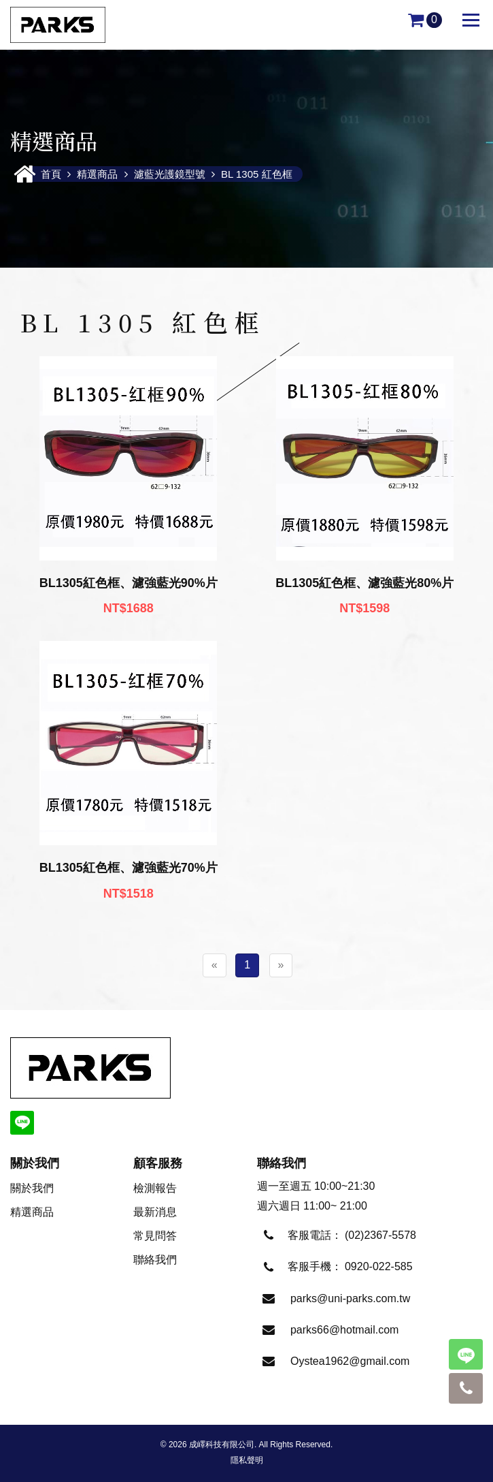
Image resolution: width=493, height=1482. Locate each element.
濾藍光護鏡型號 (169, 174)
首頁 (52, 174)
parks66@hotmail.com (344, 1330)
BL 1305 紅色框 (256, 174)
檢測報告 (155, 1188)
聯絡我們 (155, 1259)
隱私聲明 (247, 1460)
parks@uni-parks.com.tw (350, 1298)
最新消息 (155, 1212)
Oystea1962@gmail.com (349, 1361)
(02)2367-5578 (380, 1235)
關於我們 (32, 1188)
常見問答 (155, 1236)
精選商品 (97, 174)
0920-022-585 (379, 1266)
